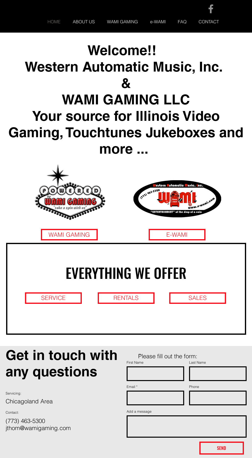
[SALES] (197, 298)
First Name (135, 362)
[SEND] (221, 448)
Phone (194, 386)
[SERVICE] (53, 298)
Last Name (197, 362)
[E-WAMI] (177, 234)
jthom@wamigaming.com (38, 428)
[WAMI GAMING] (69, 234)
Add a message (139, 411)
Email (131, 386)
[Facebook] (211, 9)
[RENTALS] (126, 298)
